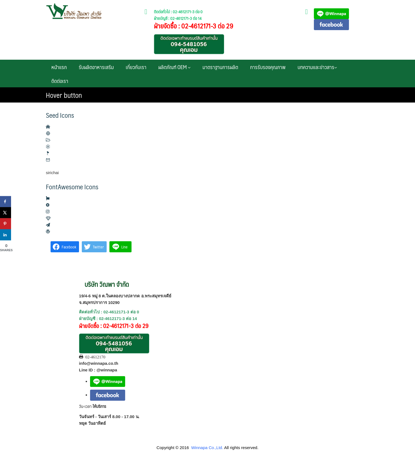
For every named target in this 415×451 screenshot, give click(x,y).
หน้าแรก (59, 66)
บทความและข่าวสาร (317, 66)
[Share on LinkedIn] (5, 234)
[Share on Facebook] (5, 201)
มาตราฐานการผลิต (220, 66)
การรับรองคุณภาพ (268, 66)
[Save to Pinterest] (5, 223)
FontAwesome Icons (72, 186)
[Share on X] (5, 212)
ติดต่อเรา (59, 80)
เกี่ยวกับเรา (136, 66)
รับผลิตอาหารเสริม (96, 66)
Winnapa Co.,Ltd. (207, 447)
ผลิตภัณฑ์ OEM (174, 66)
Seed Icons (60, 114)
